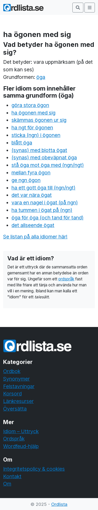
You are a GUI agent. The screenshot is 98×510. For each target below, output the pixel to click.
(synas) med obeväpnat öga (44, 157)
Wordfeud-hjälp (21, 446)
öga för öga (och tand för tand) (47, 218)
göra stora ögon (30, 105)
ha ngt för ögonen (32, 127)
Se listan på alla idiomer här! (35, 237)
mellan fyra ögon (30, 172)
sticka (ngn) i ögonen (35, 135)
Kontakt (12, 476)
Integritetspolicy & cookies (34, 469)
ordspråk (66, 278)
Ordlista (59, 504)
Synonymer (16, 379)
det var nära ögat (31, 195)
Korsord (12, 394)
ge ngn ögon (26, 180)
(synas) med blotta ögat (39, 150)
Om (7, 484)
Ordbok (11, 371)
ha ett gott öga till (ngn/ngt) (43, 188)
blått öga (21, 143)
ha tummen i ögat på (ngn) (41, 210)
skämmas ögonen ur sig (38, 120)
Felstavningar (18, 386)
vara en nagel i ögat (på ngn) (44, 202)
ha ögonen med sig (33, 113)
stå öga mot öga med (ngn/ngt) (47, 165)
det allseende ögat (32, 225)
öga (40, 77)
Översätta (15, 409)
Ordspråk (14, 439)
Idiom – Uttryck (21, 431)
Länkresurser (18, 401)
